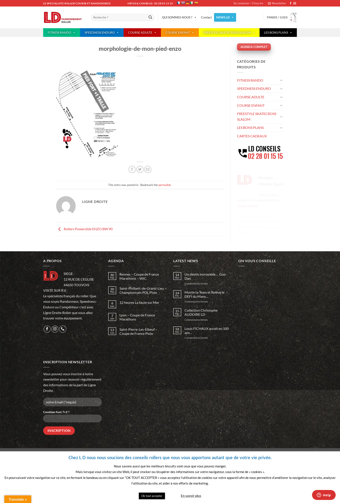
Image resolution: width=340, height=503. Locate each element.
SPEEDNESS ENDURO (102, 32)
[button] (277, 3)
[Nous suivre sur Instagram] (55, 329)
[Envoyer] (150, 17)
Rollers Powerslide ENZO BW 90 (84, 229)
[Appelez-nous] (62, 329)
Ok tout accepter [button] (151, 496)
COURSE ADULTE (142, 32)
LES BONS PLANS (278, 32)
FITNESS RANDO (61, 32)
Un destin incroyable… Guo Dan (205, 276)
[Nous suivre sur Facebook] (290, 3)
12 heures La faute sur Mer (139, 302)
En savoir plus (191, 496)
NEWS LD (225, 17)
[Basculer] (281, 80)
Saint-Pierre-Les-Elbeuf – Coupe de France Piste (138, 331)
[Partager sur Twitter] (140, 169)
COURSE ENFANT (179, 32)
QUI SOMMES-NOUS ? (179, 17)
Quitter (172, 496)
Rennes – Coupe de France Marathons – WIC (139, 276)
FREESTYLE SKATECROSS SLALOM (229, 32)
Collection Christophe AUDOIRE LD (201, 312)
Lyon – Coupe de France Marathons (137, 317)
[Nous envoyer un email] (294, 3)
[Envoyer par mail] (147, 169)
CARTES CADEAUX (252, 136)
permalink (165, 185)
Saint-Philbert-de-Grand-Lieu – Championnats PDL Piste (143, 290)
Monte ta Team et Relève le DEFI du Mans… (204, 294)
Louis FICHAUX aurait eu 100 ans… (207, 330)
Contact (206, 17)
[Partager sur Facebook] (132, 169)
